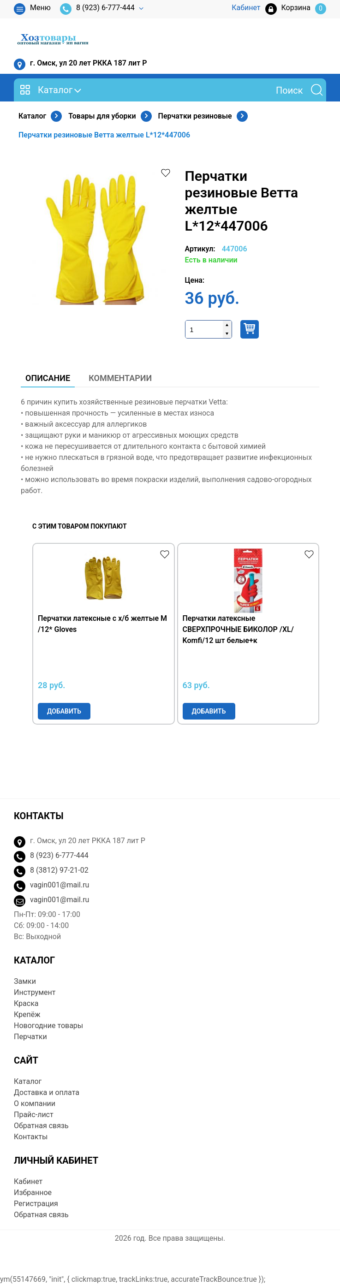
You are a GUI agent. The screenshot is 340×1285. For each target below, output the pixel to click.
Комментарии (120, 378)
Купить (249, 329)
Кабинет (28, 1181)
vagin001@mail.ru (59, 884)
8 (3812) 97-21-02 (59, 870)
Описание (47, 378)
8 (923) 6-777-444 (97, 9)
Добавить (64, 711)
